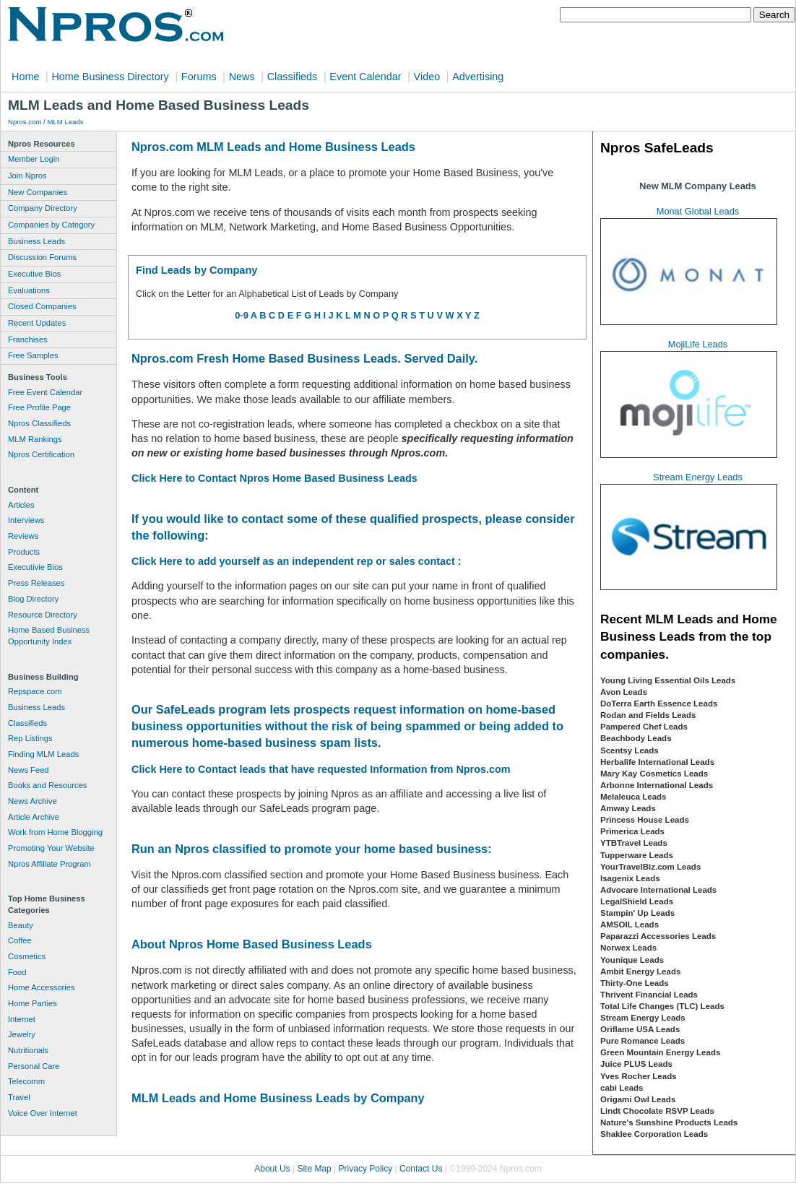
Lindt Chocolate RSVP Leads (657, 1111)
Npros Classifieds (39, 423)
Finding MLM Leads (43, 754)
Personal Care (34, 1066)
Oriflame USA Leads (640, 1029)
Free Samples (33, 355)
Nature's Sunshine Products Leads (668, 1122)
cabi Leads (622, 1087)
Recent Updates (37, 323)
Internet (21, 1019)
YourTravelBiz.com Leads (650, 866)
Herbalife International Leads (657, 762)
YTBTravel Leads (633, 843)
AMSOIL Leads (629, 924)
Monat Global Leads (698, 211)
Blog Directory (33, 598)
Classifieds (292, 76)
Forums (199, 76)
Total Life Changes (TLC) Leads (662, 1006)
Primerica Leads (632, 831)
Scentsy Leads (629, 750)
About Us (272, 1169)
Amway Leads (628, 808)
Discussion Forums (42, 257)
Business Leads (36, 241)
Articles (21, 505)
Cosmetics (27, 956)
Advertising (477, 76)
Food (17, 972)
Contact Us (420, 1169)
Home (25, 76)
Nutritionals (28, 1050)
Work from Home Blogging (55, 832)
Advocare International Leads (658, 890)
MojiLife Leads (698, 344)
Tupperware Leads (636, 855)
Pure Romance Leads (642, 1040)
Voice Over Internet (42, 1113)
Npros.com (24, 122)
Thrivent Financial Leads (649, 994)
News (242, 76)
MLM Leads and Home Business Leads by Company (278, 1097)
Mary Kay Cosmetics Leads (654, 773)
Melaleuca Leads (633, 796)
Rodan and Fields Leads (648, 715)
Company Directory (42, 208)
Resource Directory (42, 614)
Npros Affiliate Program (49, 864)
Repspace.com (35, 691)
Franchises (28, 339)
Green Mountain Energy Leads (660, 1052)
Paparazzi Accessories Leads (658, 936)
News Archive (32, 801)
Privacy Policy (366, 1169)
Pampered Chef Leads (644, 726)
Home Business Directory (109, 76)
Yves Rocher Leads (638, 1076)
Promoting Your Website (51, 848)
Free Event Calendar (45, 392)
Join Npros (27, 175)
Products (24, 551)
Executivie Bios (35, 567)
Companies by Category (51, 224)
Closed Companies (42, 306)
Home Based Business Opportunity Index (49, 636)
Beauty (20, 925)
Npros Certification (41, 454)
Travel (19, 1097)
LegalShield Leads (636, 901)
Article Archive (33, 817)
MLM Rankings (35, 439)
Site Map (314, 1169)
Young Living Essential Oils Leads (667, 680)
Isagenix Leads (630, 878)
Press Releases (36, 583)
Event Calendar (365, 76)
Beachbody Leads (636, 738)
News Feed (28, 770)
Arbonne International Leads (656, 785)
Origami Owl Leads (637, 1099)
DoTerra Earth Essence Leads (658, 703)
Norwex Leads (628, 947)
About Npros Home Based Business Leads (251, 944)
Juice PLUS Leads (636, 1064)
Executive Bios (34, 273)
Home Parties (32, 1003)
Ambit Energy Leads (640, 971)
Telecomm (26, 1081)
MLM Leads (65, 122)
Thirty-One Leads (634, 983)
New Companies (37, 192)
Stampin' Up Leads (637, 913)
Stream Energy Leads (698, 477)
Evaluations (29, 290)
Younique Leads (632, 960)
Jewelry (21, 1034)
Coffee (20, 940)
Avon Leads (623, 692)
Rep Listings (30, 738)
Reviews (23, 536)
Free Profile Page (39, 407)
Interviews (26, 520)
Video (427, 76)
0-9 (241, 315)
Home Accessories (41, 987)
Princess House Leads (644, 819)
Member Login (34, 159)
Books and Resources (47, 785)
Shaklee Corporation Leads (654, 1134)
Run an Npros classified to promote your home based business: (311, 848)
